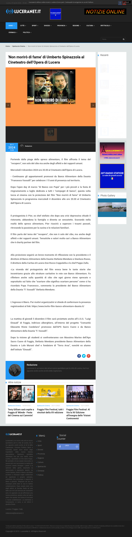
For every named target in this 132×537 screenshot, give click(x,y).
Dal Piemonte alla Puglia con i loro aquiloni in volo (117, 85)
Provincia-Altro (115, 94)
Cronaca (13, 32)
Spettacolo (105, 25)
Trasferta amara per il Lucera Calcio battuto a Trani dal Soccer (116, 133)
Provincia (62, 25)
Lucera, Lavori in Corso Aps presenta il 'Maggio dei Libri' (116, 118)
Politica (27, 32)
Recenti (104, 55)
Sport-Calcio (114, 126)
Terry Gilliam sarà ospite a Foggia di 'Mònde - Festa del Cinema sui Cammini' (21, 412)
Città (23, 25)
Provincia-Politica (116, 63)
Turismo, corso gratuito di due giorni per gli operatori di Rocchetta (116, 103)
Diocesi (47, 25)
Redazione (28, 146)
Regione (76, 25)
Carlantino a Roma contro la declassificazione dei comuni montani (117, 71)
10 (113, 222)
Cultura (90, 25)
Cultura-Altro (114, 78)
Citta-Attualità (115, 110)
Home (11, 25)
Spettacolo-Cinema (18, 46)
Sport (35, 25)
